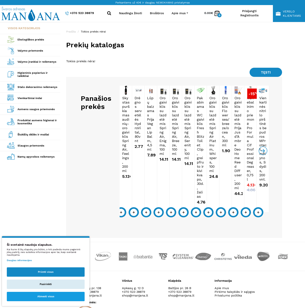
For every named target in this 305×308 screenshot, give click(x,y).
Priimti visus (45, 271)
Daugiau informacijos (19, 260)
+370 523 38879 (79, 13)
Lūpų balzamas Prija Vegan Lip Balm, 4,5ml (211, 133)
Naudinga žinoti (130, 13)
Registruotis (249, 15)
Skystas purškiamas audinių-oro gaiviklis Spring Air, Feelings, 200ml (135, 137)
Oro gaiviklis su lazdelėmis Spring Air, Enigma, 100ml (253, 133)
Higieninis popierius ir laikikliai (33, 74)
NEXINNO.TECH (243, 298)
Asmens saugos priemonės (36, 109)
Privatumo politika (228, 245)
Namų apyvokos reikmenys (36, 156)
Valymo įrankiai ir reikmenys (37, 61)
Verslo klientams (288, 14)
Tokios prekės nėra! (93, 31)
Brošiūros (157, 13)
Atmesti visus (45, 296)
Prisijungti (249, 11)
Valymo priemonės (30, 50)
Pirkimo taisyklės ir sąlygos (235, 241)
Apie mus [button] (179, 13)
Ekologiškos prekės (31, 39)
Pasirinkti (46, 284)
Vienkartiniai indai (30, 98)
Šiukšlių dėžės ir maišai (33, 134)
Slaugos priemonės (31, 145)
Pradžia (71, 31)
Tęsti (265, 73)
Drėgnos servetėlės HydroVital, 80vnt (173, 133)
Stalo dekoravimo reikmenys (37, 87)
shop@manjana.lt (135, 245)
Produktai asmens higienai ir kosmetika (37, 122)
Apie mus (222, 237)
